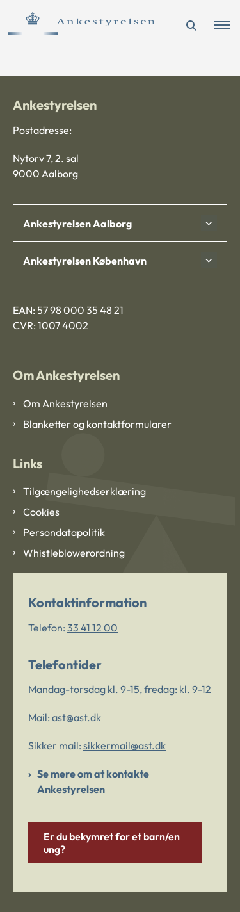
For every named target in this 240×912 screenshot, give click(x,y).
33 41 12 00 (92, 627)
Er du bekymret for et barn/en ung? (112, 843)
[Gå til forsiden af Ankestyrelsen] (77, 25)
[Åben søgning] (191, 25)
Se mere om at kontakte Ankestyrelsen (93, 781)
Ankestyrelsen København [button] (85, 260)
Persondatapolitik (64, 532)
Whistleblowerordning (74, 552)
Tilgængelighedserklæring (84, 491)
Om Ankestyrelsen (65, 403)
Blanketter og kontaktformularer (97, 424)
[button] (227, 25)
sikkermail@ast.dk (124, 745)
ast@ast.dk (76, 717)
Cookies (41, 511)
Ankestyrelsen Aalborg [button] (77, 223)
